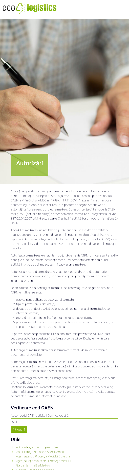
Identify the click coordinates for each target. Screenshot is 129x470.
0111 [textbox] (15, 421)
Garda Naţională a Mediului (33, 465)
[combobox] (64, 421)
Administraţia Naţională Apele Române (40, 452)
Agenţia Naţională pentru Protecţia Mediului (43, 461)
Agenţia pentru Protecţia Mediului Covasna (43, 456)
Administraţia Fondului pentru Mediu (38, 447)
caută (19, 429)
